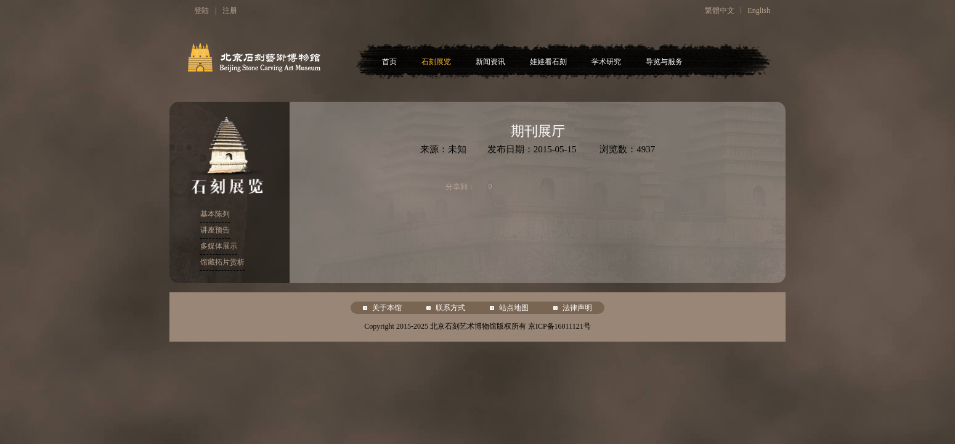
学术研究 (606, 61)
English (758, 10)
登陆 (201, 10)
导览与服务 (664, 61)
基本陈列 (215, 214)
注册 (229, 10)
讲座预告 (215, 230)
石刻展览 (436, 61)
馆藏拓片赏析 (222, 262)
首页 (389, 61)
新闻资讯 (490, 61)
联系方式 (450, 307)
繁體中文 (719, 10)
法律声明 (577, 307)
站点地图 (514, 307)
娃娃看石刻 (548, 61)
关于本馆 (387, 307)
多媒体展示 (218, 246)
